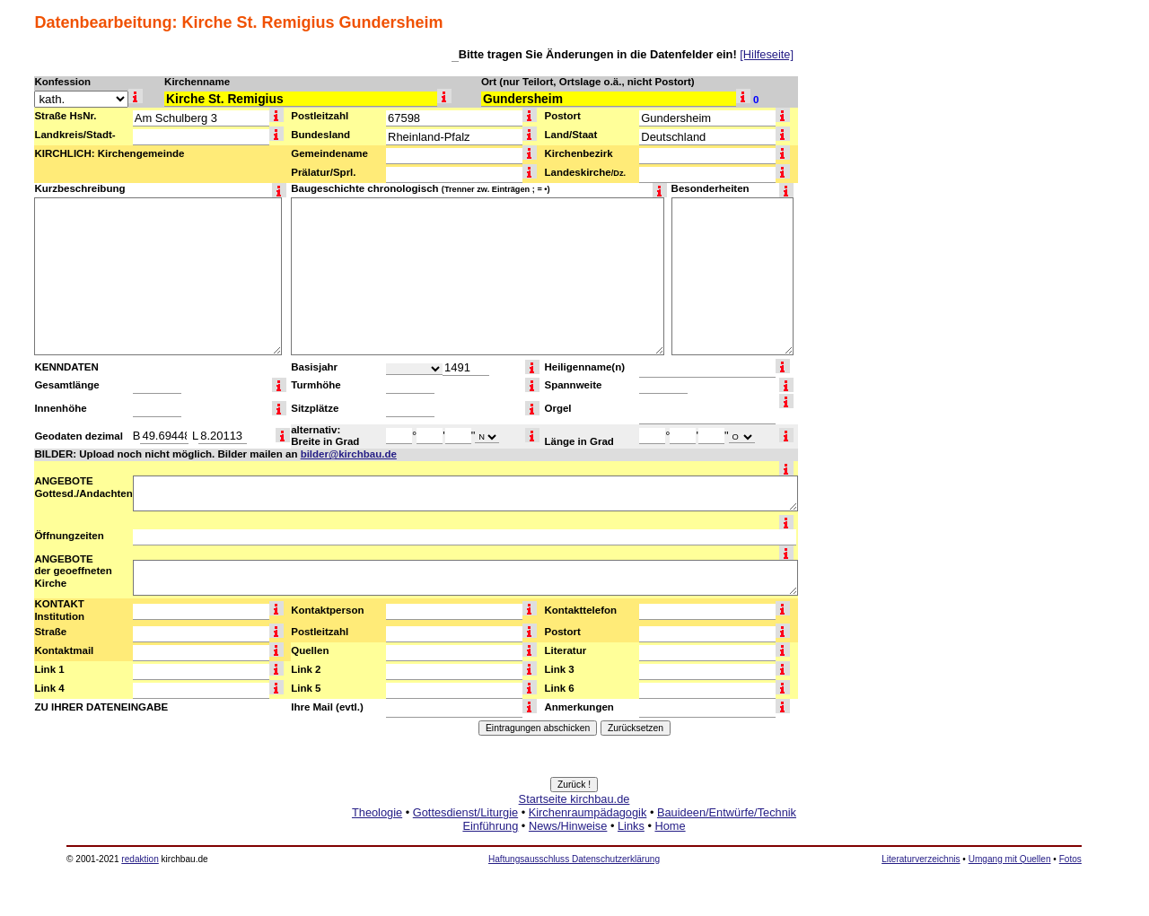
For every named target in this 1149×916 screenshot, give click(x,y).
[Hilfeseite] (767, 54)
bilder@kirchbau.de (349, 454)
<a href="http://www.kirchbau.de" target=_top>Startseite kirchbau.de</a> (574, 832)
